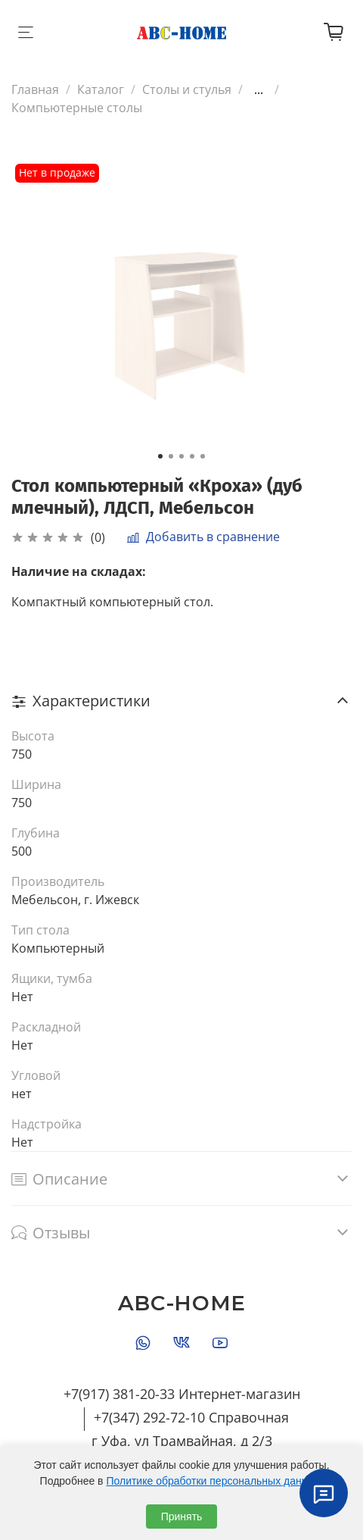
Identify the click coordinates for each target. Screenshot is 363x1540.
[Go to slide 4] (192, 456)
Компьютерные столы (76, 107)
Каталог (100, 89)
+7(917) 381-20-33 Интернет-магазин (182, 1394)
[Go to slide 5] (202, 456)
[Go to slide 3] (181, 456)
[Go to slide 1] (160, 456)
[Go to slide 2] (171, 456)
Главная (35, 89)
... (258, 89)
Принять (182, 1516)
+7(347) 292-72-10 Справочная (191, 1417)
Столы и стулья (186, 89)
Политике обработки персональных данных (213, 1481)
